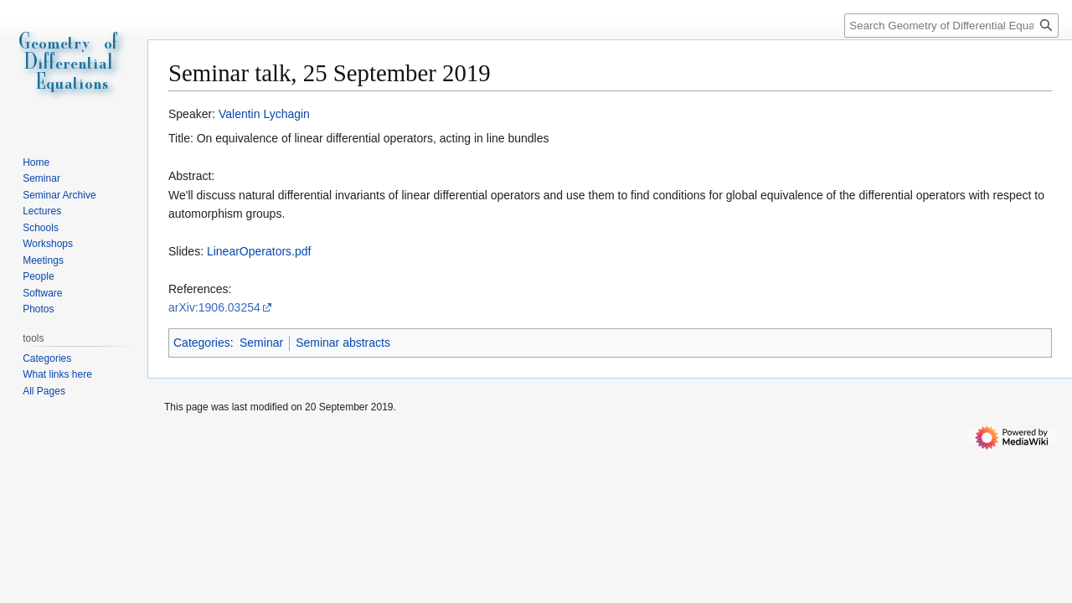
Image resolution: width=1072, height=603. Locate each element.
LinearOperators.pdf (259, 251)
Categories (201, 342)
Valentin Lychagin (264, 114)
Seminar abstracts (343, 342)
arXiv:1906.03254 (214, 307)
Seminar (261, 342)
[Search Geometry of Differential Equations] (951, 25)
